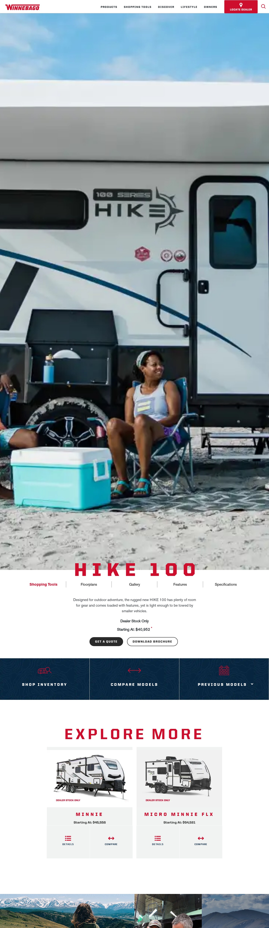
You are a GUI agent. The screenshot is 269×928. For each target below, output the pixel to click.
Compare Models (134, 684)
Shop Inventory (44, 684)
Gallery (134, 584)
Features (180, 584)
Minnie (90, 814)
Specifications (226, 584)
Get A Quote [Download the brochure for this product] (106, 641)
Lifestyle (189, 7)
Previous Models (222, 684)
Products (109, 7)
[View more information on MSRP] (151, 630)
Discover (166, 7)
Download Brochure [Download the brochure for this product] (152, 641)
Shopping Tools (137, 7)
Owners (210, 7)
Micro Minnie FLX (179, 814)
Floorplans (89, 584)
